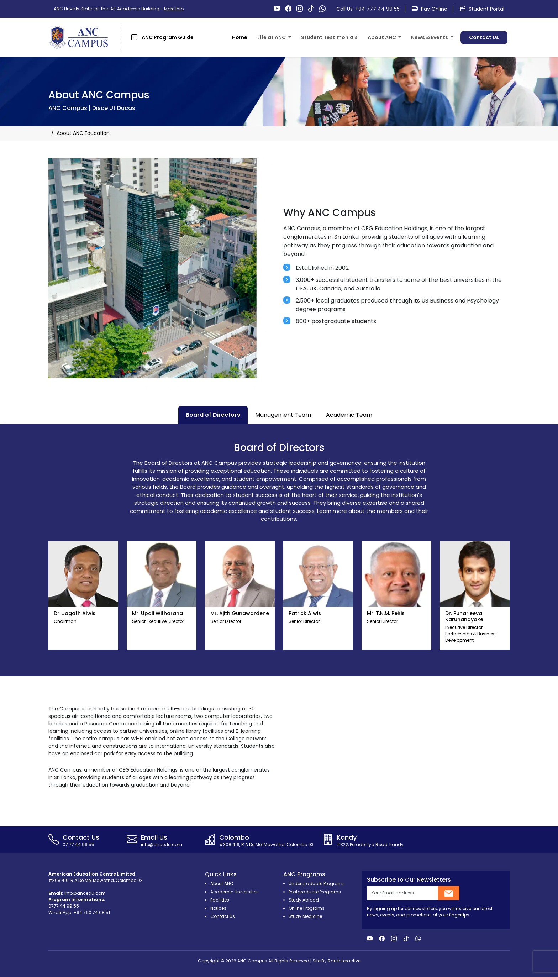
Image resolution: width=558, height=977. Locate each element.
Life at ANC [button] (272, 37)
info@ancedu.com (85, 893)
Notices (218, 908)
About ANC (221, 884)
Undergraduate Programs (317, 884)
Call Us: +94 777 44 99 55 (368, 8)
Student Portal (482, 8)
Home (239, 37)
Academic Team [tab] (349, 415)
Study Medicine (305, 916)
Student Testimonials (329, 37)
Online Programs (307, 908)
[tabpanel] (279, 550)
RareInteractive (344, 961)
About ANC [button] (382, 37)
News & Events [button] (430, 37)
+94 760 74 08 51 (91, 912)
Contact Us (484, 37)
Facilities (219, 900)
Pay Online (429, 8)
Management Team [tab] (283, 415)
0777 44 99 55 (63, 906)
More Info (174, 9)
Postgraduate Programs (315, 892)
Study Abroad (304, 900)
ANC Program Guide (162, 37)
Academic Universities (234, 892)
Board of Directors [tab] (213, 415)
